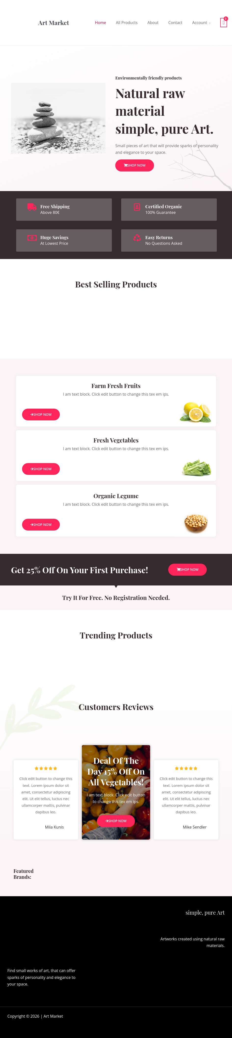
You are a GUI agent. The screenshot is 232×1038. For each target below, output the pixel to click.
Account (199, 22)
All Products (127, 22)
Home (100, 22)
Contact (175, 22)
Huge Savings (55, 237)
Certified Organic (165, 206)
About (152, 22)
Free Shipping (56, 206)
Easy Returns (160, 237)
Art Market (53, 22)
